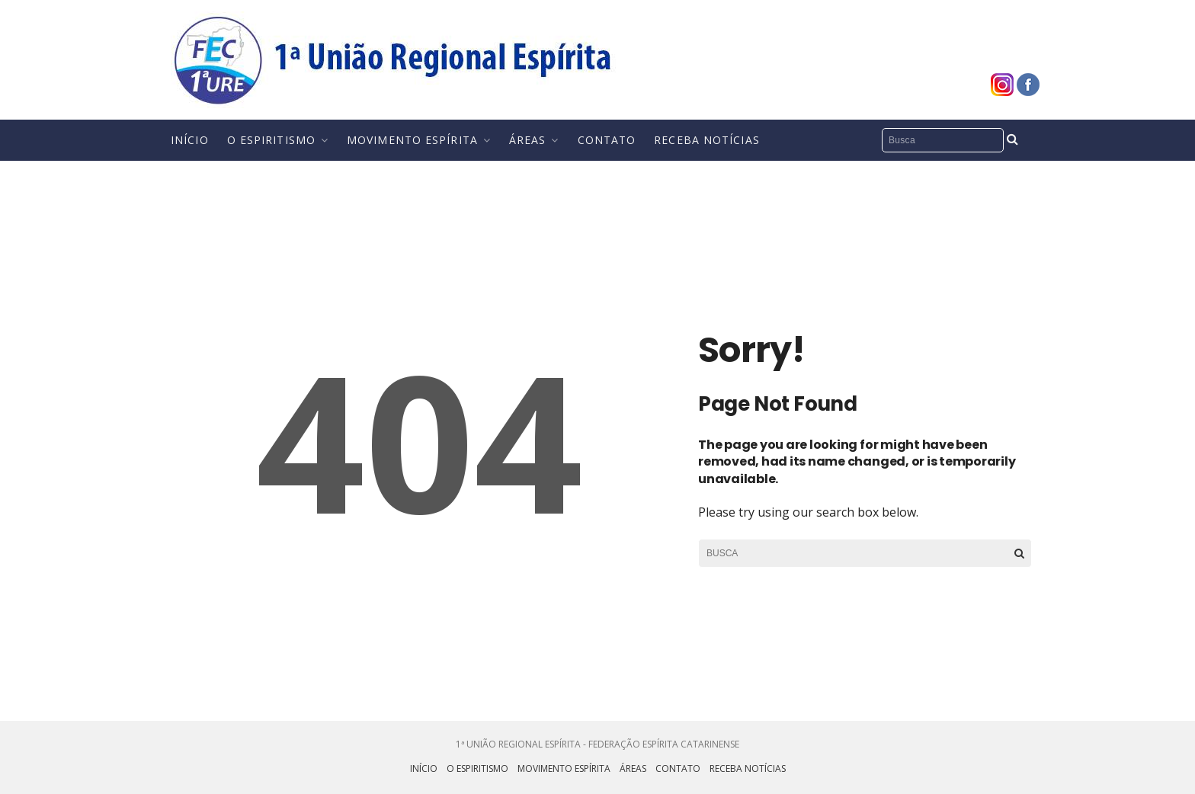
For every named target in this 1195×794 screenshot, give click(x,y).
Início (190, 140)
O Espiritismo (271, 140)
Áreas (527, 140)
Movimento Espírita (412, 140)
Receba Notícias (707, 140)
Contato (607, 140)
